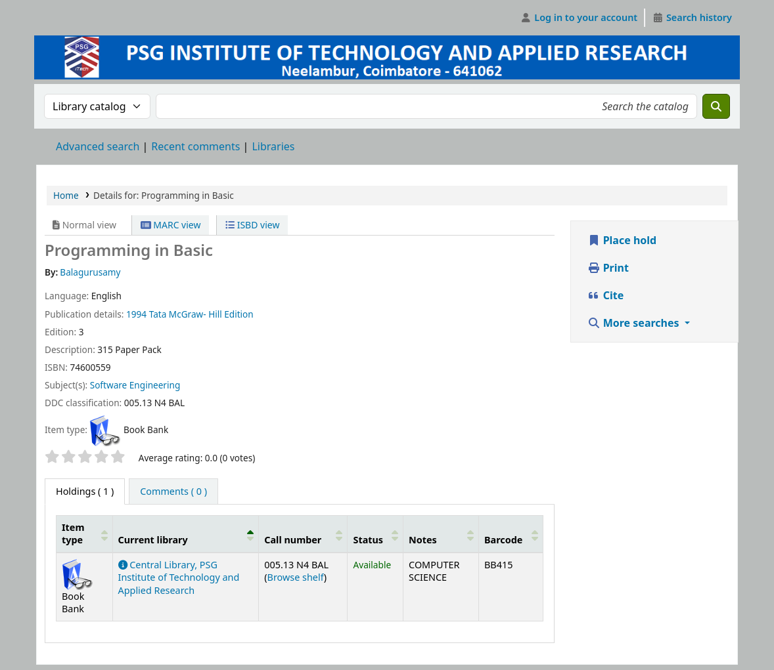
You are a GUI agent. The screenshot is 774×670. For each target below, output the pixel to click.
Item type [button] (73, 533)
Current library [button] (153, 540)
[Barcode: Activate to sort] (511, 533)
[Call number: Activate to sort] (303, 533)
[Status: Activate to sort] (375, 533)
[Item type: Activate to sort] (85, 533)
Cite (605, 295)
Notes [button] (423, 540)
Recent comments (195, 146)
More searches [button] (634, 323)
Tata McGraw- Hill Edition (201, 314)
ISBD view (252, 225)
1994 (136, 314)
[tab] (173, 491)
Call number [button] (292, 540)
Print (608, 268)
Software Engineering (135, 385)
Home (66, 195)
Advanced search (97, 146)
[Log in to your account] (579, 17)
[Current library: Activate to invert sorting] (185, 533)
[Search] (716, 106)
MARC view (171, 225)
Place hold (622, 240)
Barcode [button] (503, 540)
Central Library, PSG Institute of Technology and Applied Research (179, 577)
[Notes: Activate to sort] (441, 533)
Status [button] (368, 540)
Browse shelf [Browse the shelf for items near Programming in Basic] (295, 577)
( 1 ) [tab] (85, 491)
